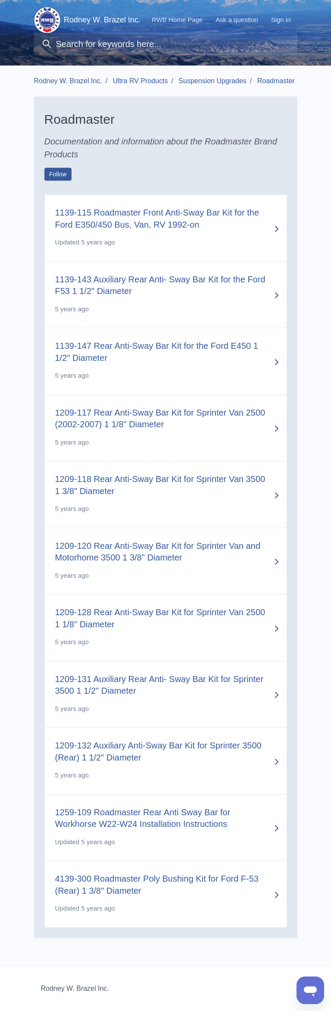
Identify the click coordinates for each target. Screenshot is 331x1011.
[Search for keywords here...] (165, 44)
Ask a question (236, 19)
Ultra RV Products (140, 81)
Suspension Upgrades (212, 81)
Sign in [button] (281, 19)
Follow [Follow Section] (57, 174)
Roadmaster (276, 81)
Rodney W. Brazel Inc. (68, 81)
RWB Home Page (177, 19)
